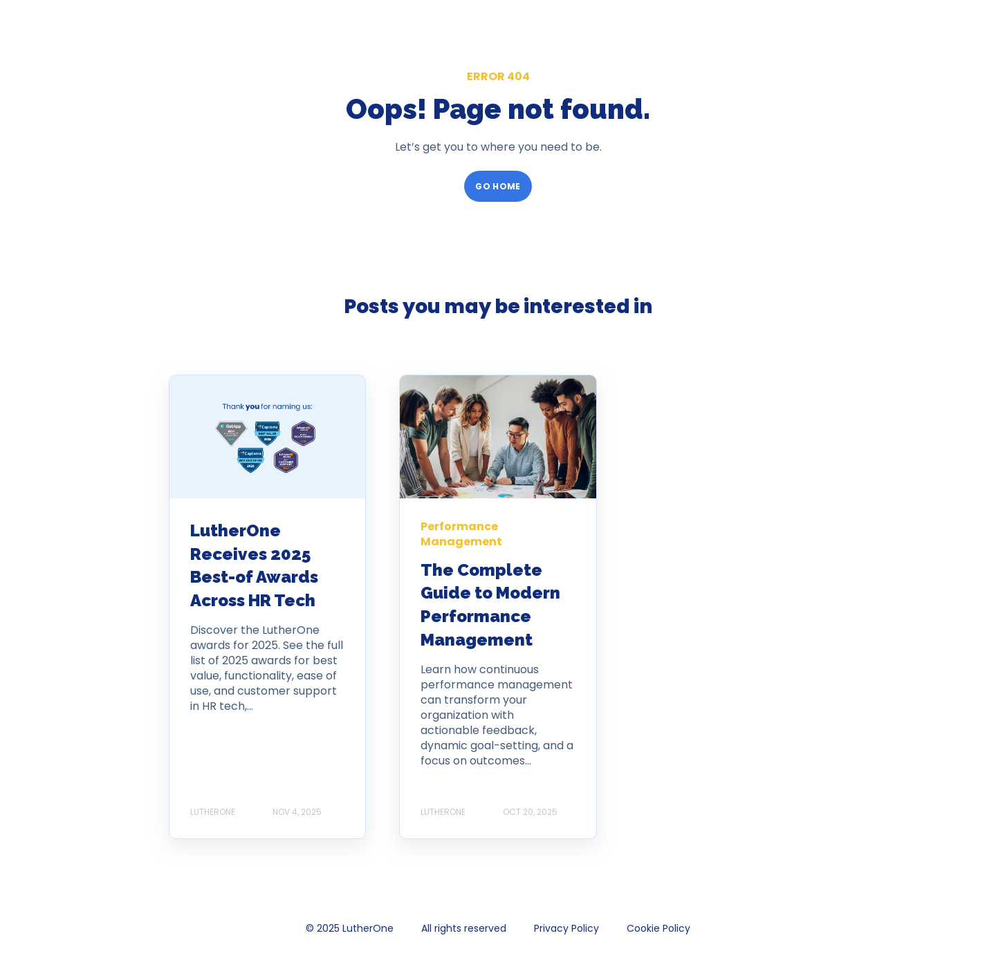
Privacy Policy (566, 928)
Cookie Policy (658, 928)
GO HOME (498, 186)
